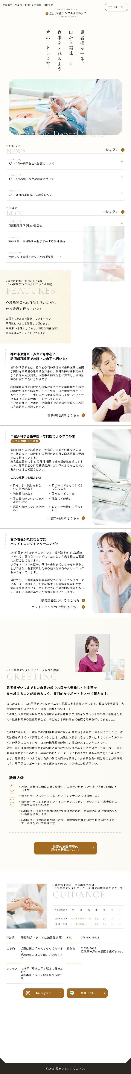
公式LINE (87, 993)
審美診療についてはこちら (60, 600)
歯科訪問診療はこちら (64, 415)
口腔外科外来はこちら (64, 518)
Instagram (43, 993)
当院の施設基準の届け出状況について (65, 848)
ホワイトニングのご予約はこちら (55, 607)
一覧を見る (111, 150)
